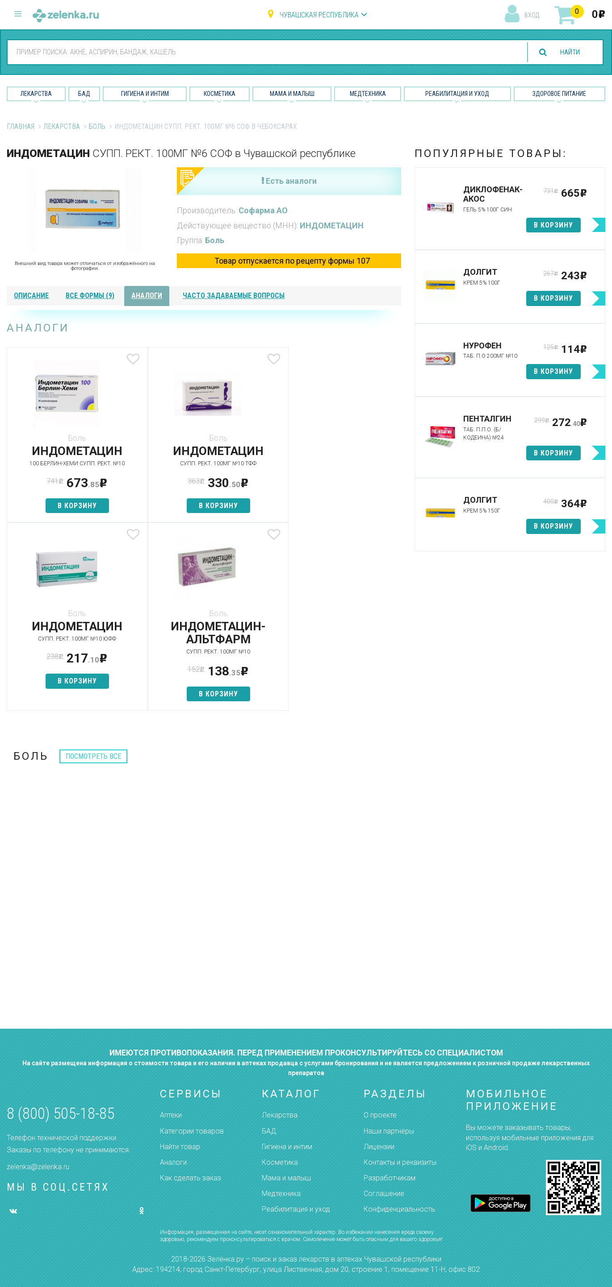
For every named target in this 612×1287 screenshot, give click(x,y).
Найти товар (180, 1146)
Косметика (219, 93)
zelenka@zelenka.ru (38, 1167)
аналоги (146, 295)
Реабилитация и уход (457, 93)
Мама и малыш (292, 93)
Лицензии (379, 1146)
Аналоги (173, 1162)
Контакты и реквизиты (400, 1162)
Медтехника (368, 93)
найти (568, 52)
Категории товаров (192, 1131)
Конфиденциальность (399, 1209)
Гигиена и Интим (145, 93)
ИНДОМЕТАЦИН (332, 225)
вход (531, 15)
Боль (97, 126)
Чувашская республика (319, 15)
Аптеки (171, 1115)
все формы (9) (90, 295)
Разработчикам (389, 1178)
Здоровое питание (559, 93)
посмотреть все (93, 756)
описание (31, 295)
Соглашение (384, 1193)
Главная (20, 126)
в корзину (72, 505)
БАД (84, 93)
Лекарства (36, 93)
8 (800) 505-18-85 (60, 1114)
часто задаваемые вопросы (234, 295)
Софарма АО (263, 210)
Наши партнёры (389, 1131)
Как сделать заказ (190, 1178)
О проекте (380, 1115)
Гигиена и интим (287, 1146)
